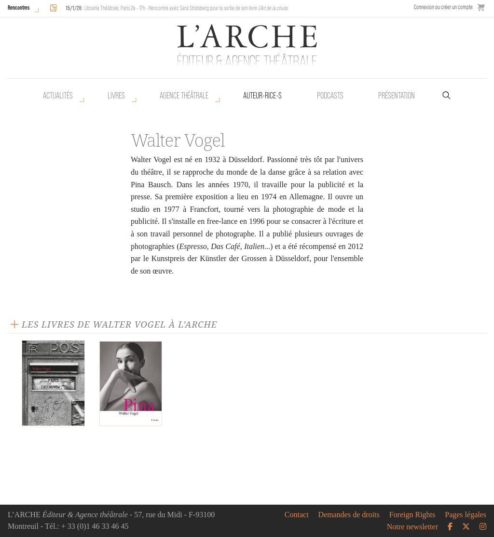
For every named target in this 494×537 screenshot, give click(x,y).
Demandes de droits (349, 515)
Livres (116, 95)
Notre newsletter (412, 527)
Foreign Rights (412, 515)
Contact (297, 515)
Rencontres (18, 7)
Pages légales (465, 515)
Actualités (58, 95)
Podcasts (330, 95)
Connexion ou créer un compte (443, 7)
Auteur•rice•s (262, 95)
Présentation (396, 95)
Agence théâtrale (184, 95)
